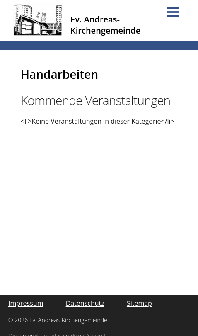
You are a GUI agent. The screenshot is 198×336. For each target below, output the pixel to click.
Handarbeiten (59, 74)
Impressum (25, 303)
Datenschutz (85, 303)
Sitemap (139, 303)
